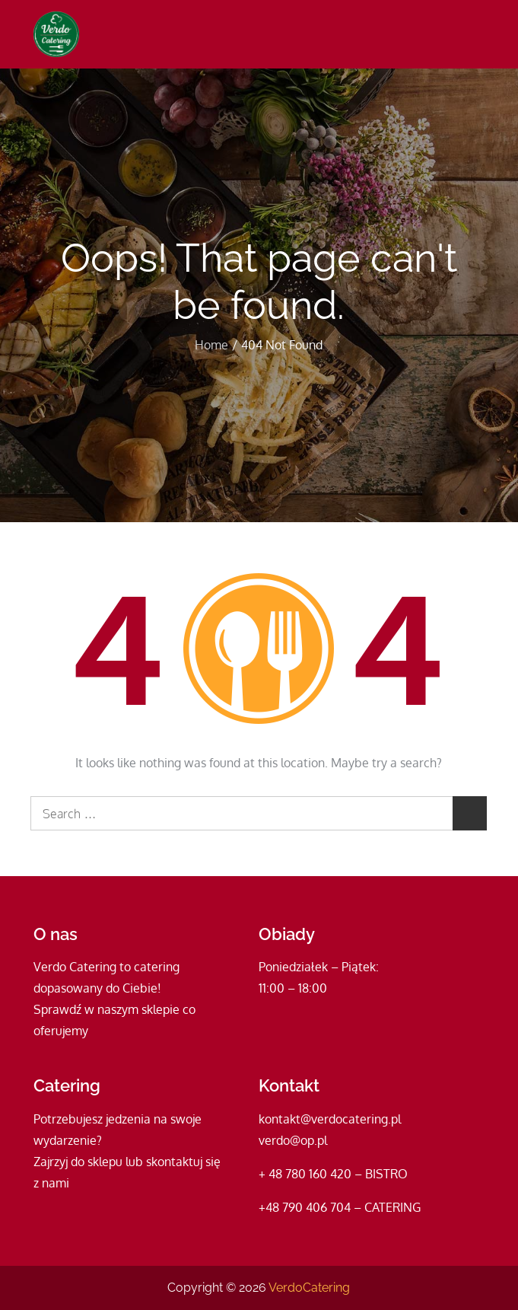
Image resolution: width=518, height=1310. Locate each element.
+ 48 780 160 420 (305, 1173)
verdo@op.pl (293, 1140)
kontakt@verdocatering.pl (330, 1119)
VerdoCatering (309, 1287)
